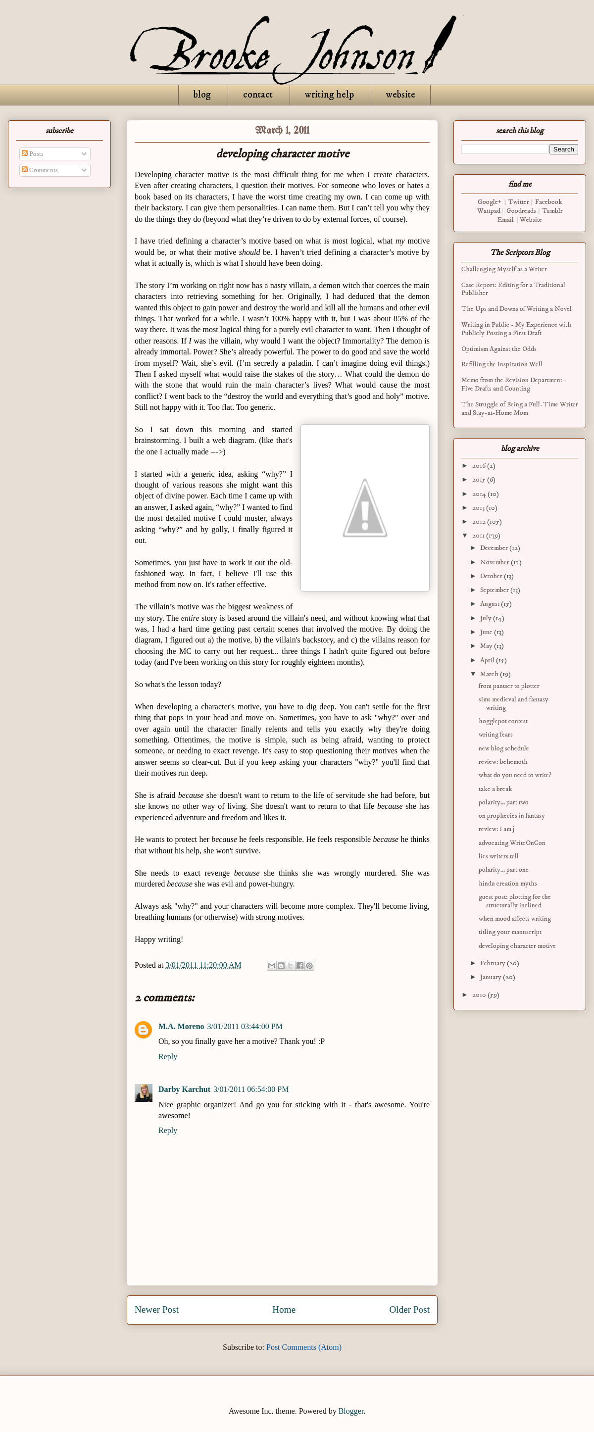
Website (531, 219)
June (487, 632)
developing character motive (517, 945)
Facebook (548, 202)
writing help (329, 95)
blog (202, 95)
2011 (479, 535)
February (493, 963)
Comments (40, 170)
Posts (33, 153)
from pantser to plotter (509, 686)
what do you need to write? (515, 775)
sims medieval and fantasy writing (513, 703)
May (487, 646)
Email (505, 219)
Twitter (518, 202)
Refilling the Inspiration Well (502, 364)
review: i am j (496, 829)
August (490, 603)
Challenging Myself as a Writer (504, 269)
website (400, 95)
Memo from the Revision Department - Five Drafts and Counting (514, 384)
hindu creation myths (508, 883)
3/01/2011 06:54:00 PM (251, 1089)
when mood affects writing (515, 918)
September (495, 590)
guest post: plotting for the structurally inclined (515, 901)
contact (258, 95)
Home (284, 1309)
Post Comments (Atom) (304, 1347)
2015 (479, 479)
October (492, 576)
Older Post (409, 1309)
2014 (480, 494)
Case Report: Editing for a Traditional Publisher (513, 289)
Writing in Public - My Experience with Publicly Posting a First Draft (516, 329)
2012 (479, 521)
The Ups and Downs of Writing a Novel (516, 308)
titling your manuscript (510, 932)
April (488, 660)
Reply (167, 1056)
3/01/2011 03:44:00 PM (245, 1026)
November (495, 562)
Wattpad (488, 210)
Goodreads (521, 210)
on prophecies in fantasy (512, 815)
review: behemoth (503, 761)
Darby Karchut (184, 1089)
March (490, 674)
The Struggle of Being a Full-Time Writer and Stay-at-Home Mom (519, 408)
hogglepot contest (503, 721)
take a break (495, 789)
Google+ (490, 202)
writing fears (496, 734)
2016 (479, 465)
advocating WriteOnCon (512, 843)
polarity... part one (504, 869)
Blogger (351, 1411)
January (491, 977)
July (486, 618)
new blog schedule (504, 748)
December (494, 547)
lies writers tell (499, 856)
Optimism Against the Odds (499, 349)
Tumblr (552, 210)
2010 (480, 994)
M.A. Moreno (181, 1026)
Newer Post (157, 1309)
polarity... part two (504, 802)
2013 (479, 507)
